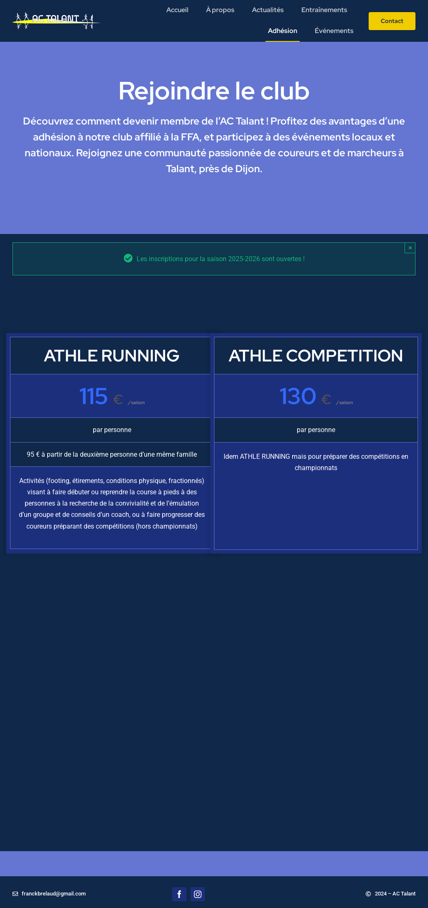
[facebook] (179, 894)
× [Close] (410, 247)
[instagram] (198, 894)
